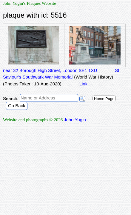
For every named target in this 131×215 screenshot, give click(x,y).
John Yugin (75, 119)
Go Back (16, 105)
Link (83, 83)
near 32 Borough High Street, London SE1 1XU (50, 70)
